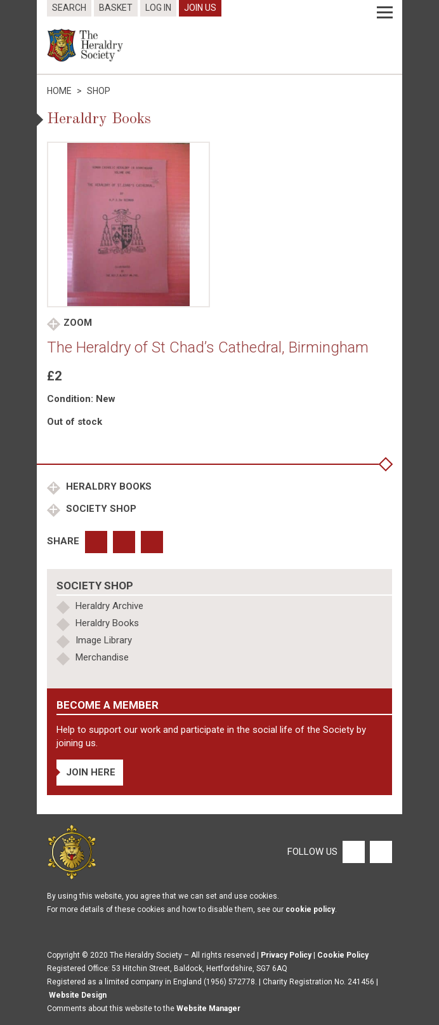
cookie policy (310, 909)
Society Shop (99, 508)
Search (69, 8)
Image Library (103, 640)
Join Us (200, 8)
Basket (116, 8)
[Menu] (385, 12)
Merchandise (102, 657)
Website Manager (208, 1008)
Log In (158, 8)
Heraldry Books (107, 486)
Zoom (77, 322)
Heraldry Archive (109, 606)
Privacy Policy (286, 955)
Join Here (90, 772)
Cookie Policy (343, 955)
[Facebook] (353, 851)
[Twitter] (379, 851)
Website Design (78, 995)
